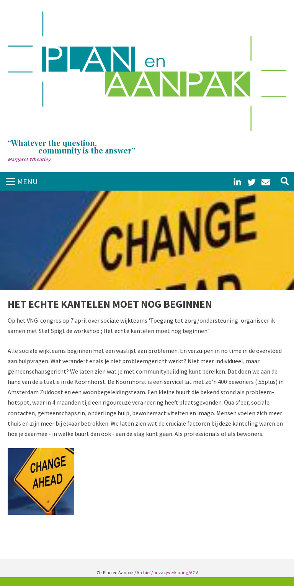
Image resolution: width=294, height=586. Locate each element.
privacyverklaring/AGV (176, 572)
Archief (143, 572)
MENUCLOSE (27, 185)
